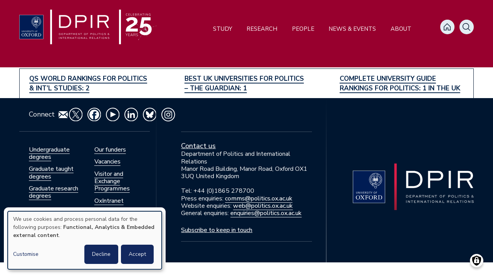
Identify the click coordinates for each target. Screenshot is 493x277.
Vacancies (107, 161)
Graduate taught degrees (51, 172)
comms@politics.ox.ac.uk (258, 198)
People (303, 29)
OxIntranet (109, 201)
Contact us (198, 145)
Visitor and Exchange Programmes (112, 181)
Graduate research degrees (53, 192)
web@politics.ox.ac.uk (263, 206)
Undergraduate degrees (49, 153)
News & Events (352, 29)
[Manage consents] (476, 260)
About (401, 29)
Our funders (110, 149)
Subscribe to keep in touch (216, 230)
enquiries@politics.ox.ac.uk (266, 213)
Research (261, 29)
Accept (137, 254)
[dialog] (85, 240)
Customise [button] (26, 254)
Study (222, 29)
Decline (101, 254)
